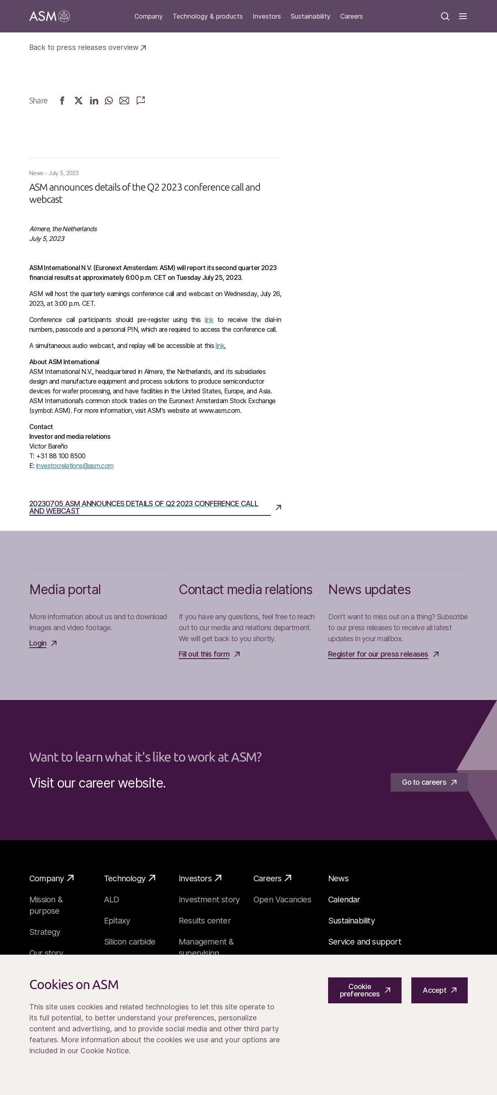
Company (148, 16)
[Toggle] (463, 16)
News (338, 878)
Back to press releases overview (87, 47)
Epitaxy (117, 920)
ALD (111, 899)
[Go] (49, 16)
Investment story (209, 899)
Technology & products (208, 16)
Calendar (344, 899)
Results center (205, 920)
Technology (129, 878)
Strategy (45, 932)
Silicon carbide (129, 942)
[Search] (445, 16)
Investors (267, 16)
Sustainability (311, 16)
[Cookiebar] (248, 1025)
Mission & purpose (46, 905)
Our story (46, 953)
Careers (351, 16)
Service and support (364, 942)
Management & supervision (206, 947)
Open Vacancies (282, 899)
